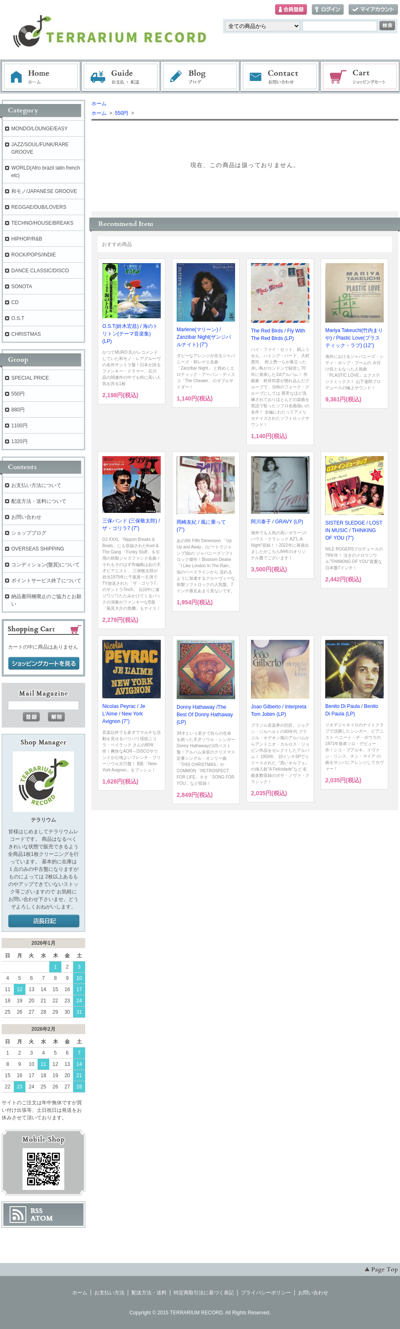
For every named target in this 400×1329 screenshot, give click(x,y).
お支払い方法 (109, 1293)
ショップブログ (28, 533)
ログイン (327, 9)
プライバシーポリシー (266, 1293)
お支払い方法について (36, 485)
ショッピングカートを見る (44, 663)
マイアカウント (373, 9)
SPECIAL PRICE (30, 378)
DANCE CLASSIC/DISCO (40, 271)
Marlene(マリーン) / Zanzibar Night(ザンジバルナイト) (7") (204, 337)
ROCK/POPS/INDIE (33, 255)
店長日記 (44, 921)
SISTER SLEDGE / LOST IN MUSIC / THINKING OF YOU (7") (353, 530)
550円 (121, 113)
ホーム (41, 77)
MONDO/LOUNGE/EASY (39, 129)
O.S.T (17, 318)
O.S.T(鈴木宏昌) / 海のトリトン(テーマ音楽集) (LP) (130, 333)
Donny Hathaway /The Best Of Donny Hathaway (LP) (205, 714)
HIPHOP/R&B (26, 239)
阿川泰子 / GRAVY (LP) (277, 522)
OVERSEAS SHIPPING (37, 549)
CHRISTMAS (26, 334)
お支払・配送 (120, 77)
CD (14, 302)
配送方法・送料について (38, 501)
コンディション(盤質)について (45, 565)
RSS (36, 1210)
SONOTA (21, 286)
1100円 (19, 426)
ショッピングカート (360, 77)
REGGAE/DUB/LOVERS (38, 207)
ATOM (41, 1218)
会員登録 (291, 9)
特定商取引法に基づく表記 (204, 1293)
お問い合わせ (280, 77)
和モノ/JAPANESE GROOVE (44, 191)
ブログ (200, 77)
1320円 (19, 441)
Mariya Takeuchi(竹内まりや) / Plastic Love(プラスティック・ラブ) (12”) (354, 337)
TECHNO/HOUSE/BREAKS (42, 223)
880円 (18, 410)
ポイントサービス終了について (46, 580)
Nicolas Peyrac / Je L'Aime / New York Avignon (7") (123, 713)
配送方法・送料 (149, 1293)
